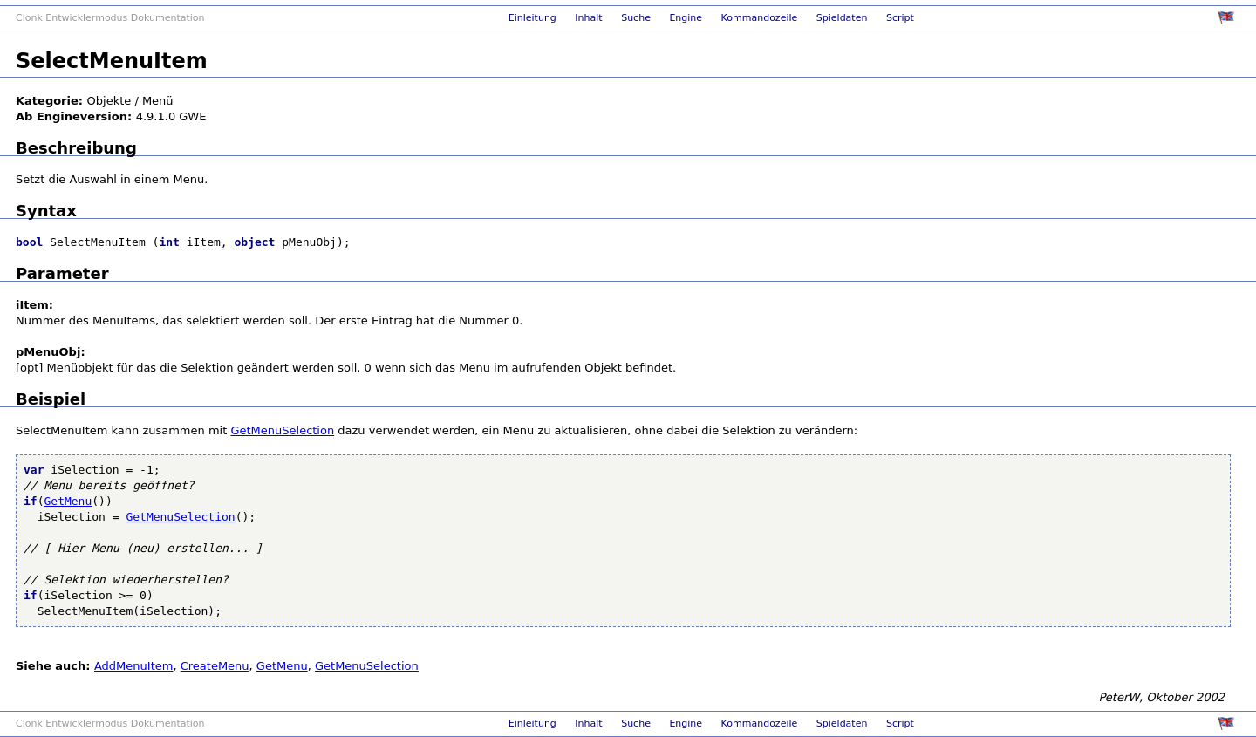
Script (900, 18)
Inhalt (588, 18)
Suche (636, 18)
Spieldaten (842, 18)
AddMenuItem (133, 665)
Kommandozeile (759, 18)
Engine (685, 18)
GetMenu (68, 501)
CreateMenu (215, 665)
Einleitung (532, 18)
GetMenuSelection (282, 430)
